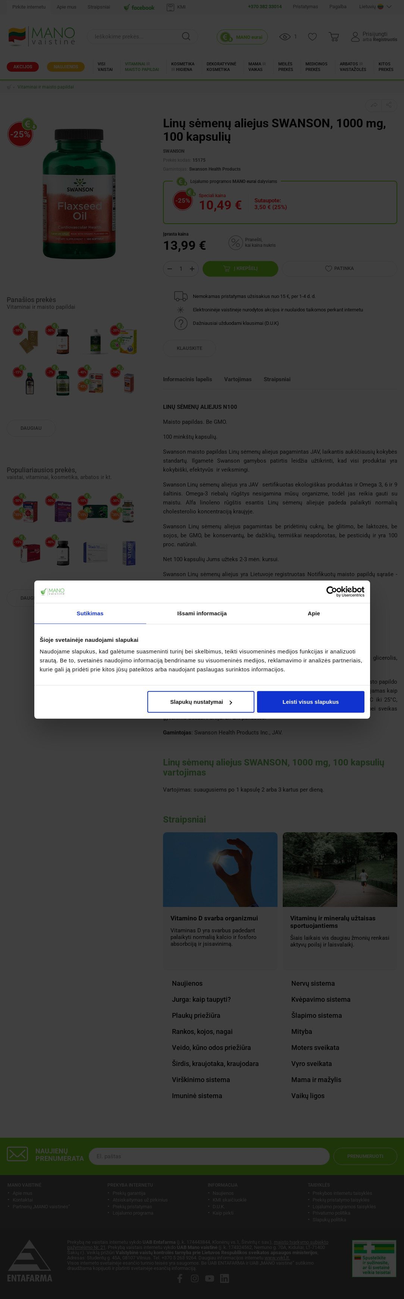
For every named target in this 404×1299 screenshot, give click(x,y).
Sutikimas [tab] (90, 613)
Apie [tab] (314, 613)
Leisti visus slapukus (311, 702)
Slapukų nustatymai (201, 702)
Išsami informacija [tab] (202, 613)
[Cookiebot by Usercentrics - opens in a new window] (331, 591)
